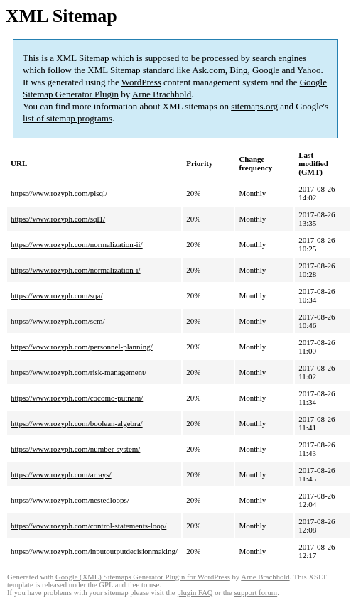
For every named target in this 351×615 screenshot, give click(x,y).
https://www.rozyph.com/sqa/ (56, 295)
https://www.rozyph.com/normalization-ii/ (77, 244)
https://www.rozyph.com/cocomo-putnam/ (77, 397)
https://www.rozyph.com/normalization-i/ (76, 270)
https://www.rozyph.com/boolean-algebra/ (77, 423)
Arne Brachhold (161, 94)
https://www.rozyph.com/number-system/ (75, 449)
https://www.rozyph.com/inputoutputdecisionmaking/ (94, 551)
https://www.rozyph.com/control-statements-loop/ (88, 525)
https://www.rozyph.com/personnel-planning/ (82, 346)
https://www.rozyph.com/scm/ (58, 321)
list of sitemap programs (67, 118)
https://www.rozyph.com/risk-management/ (78, 372)
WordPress (141, 82)
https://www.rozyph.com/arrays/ (61, 474)
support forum (255, 593)
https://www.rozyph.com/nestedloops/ (70, 500)
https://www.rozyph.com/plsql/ (59, 193)
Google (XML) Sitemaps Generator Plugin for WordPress (142, 577)
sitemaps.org (254, 106)
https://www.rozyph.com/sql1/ (58, 218)
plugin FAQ (194, 593)
